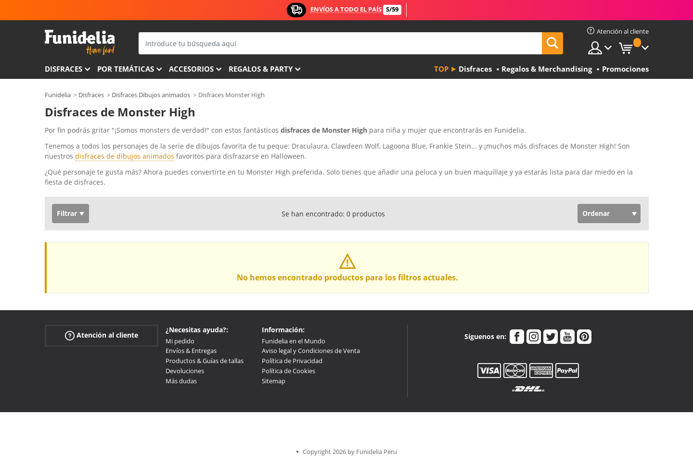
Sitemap (273, 381)
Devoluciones (185, 370)
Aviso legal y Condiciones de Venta (311, 350)
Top (441, 69)
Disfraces (63, 69)
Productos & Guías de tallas (205, 360)
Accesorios (191, 69)
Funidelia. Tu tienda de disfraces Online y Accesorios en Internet (80, 42)
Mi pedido (180, 341)
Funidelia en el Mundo (293, 341)
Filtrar (67, 213)
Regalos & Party (261, 69)
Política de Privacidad (292, 360)
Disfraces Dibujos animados (151, 94)
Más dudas (181, 381)
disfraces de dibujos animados (124, 156)
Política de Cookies (288, 370)
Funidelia (58, 94)
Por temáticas (125, 69)
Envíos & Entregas (191, 350)
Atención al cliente (101, 335)
